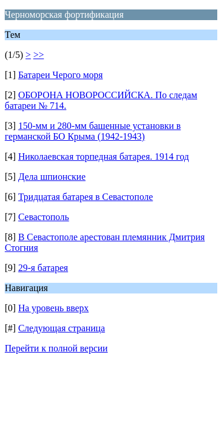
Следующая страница (61, 328)
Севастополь (43, 217)
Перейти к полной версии (56, 348)
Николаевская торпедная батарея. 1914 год (103, 156)
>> (38, 55)
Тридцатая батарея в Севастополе (85, 197)
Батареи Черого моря (60, 75)
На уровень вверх (53, 308)
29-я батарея (43, 268)
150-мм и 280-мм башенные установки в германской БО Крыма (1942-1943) (93, 131)
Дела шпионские (52, 177)
